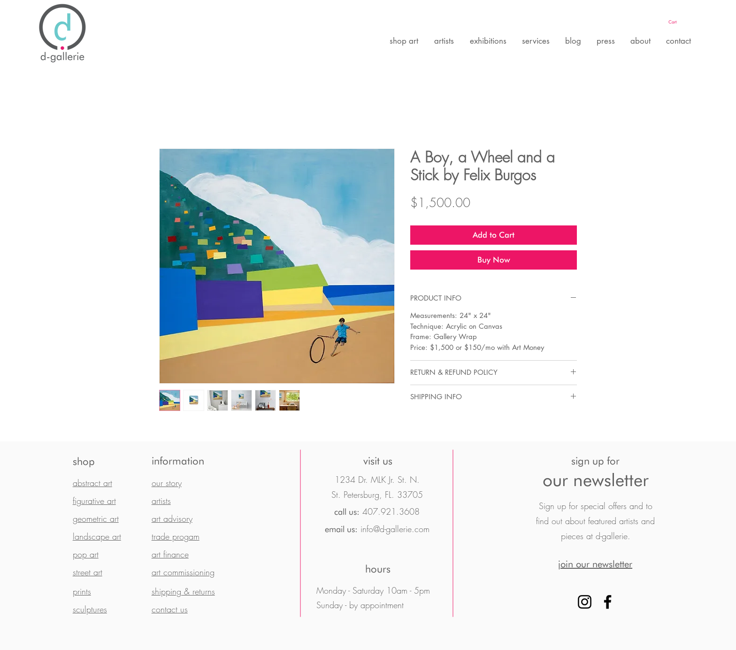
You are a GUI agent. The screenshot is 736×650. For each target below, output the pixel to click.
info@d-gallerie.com (394, 528)
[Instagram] (584, 602)
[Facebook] (607, 602)
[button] (682, 21)
